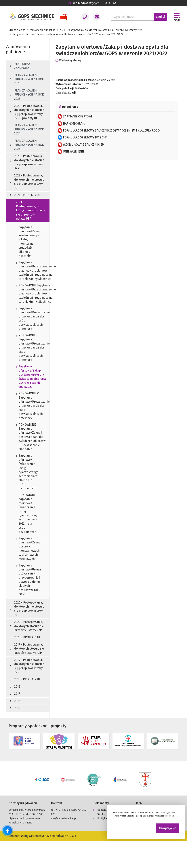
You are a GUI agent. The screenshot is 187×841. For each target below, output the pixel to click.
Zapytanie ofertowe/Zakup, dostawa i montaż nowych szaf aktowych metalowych (27, 549)
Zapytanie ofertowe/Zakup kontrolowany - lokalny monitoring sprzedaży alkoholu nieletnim (27, 241)
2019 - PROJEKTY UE (25, 679)
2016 (15, 701)
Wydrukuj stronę (68, 60)
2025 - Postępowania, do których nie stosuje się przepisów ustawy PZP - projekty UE (27, 112)
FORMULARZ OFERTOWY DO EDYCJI (83, 138)
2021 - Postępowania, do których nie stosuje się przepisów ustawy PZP (101, 30)
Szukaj (160, 16)
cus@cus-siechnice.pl (64, 818)
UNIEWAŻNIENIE (71, 152)
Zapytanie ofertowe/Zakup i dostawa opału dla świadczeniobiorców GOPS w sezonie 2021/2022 (27, 377)
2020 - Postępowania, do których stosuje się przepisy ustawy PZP (27, 626)
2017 (15, 693)
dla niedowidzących (84, 3)
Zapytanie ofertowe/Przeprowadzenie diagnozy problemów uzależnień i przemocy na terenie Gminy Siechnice (27, 271)
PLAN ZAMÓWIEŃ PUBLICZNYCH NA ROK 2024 (27, 129)
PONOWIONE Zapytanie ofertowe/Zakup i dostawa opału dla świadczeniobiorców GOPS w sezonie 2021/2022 (27, 437)
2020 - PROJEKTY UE (25, 637)
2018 (15, 686)
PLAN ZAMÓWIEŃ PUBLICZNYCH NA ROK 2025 (27, 94)
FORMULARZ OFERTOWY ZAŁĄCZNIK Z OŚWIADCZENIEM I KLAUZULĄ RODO (109, 131)
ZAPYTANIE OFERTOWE (75, 117)
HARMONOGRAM (71, 124)
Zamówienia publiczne (42, 30)
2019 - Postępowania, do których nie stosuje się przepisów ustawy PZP (27, 666)
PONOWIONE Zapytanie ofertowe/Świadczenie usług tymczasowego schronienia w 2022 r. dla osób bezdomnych (27, 513)
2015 (15, 708)
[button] (167, 828)
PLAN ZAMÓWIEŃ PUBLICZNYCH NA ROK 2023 (27, 145)
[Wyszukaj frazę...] (132, 17)
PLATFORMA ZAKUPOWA (20, 66)
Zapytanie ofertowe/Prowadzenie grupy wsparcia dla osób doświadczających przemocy (27, 319)
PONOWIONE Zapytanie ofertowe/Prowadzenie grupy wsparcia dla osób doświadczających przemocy (27, 348)
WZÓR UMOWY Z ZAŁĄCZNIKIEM (81, 145)
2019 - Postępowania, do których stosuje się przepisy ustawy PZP (27, 648)
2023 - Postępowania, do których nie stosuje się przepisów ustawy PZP (27, 162)
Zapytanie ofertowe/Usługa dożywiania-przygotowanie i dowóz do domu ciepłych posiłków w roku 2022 (27, 580)
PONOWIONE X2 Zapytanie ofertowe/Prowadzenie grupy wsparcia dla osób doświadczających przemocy (27, 406)
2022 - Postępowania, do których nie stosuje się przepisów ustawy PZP (27, 181)
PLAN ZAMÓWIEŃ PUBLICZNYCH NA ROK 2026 (27, 79)
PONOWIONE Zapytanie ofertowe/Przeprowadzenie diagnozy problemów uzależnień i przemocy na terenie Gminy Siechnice (27, 294)
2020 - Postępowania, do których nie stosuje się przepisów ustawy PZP (27, 609)
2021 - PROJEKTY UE (25, 195)
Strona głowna (17, 30)
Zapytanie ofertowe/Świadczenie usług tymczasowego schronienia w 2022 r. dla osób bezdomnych (27, 472)
